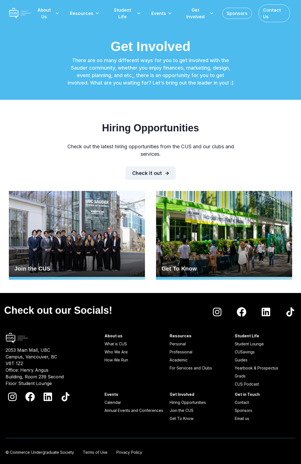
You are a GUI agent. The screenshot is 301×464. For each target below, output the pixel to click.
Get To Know (224, 235)
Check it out (150, 173)
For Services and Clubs (191, 368)
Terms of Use (95, 452)
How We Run (116, 360)
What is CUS (115, 343)
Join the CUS (77, 235)
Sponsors (243, 410)
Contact (242, 402)
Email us (242, 418)
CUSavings (245, 352)
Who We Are (116, 352)
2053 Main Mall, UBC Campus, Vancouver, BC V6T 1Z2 (31, 356)
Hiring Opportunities (188, 402)
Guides (241, 360)
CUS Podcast (247, 384)
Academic (179, 360)
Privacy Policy (129, 452)
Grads (240, 376)
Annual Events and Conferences (133, 410)
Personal (178, 343)
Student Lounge (249, 343)
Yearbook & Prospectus (256, 368)
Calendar (112, 402)
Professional (181, 352)
